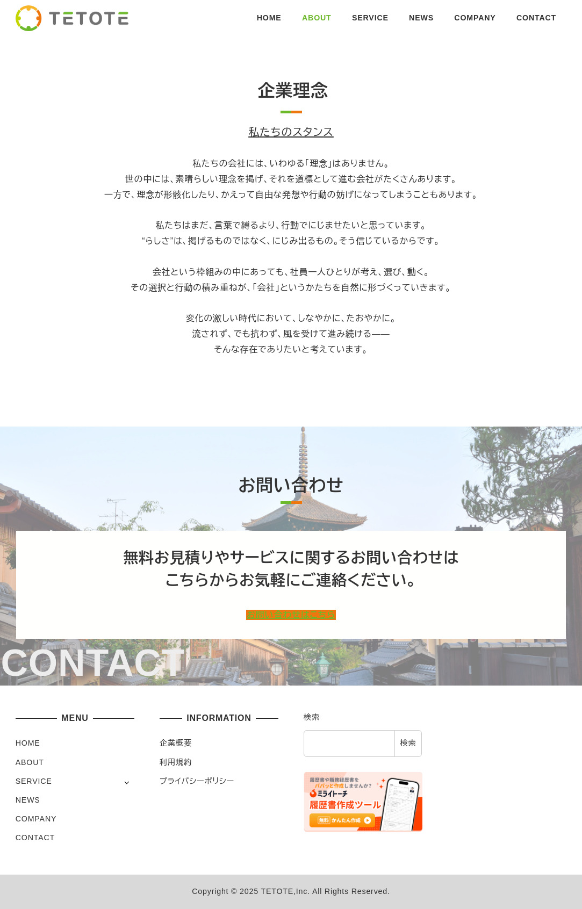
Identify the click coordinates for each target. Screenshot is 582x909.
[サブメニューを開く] (126, 782)
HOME (28, 743)
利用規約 (176, 762)
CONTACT (35, 837)
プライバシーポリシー (197, 781)
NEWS (28, 800)
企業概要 (176, 743)
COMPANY (36, 818)
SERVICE (34, 781)
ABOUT (30, 762)
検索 (312, 717)
